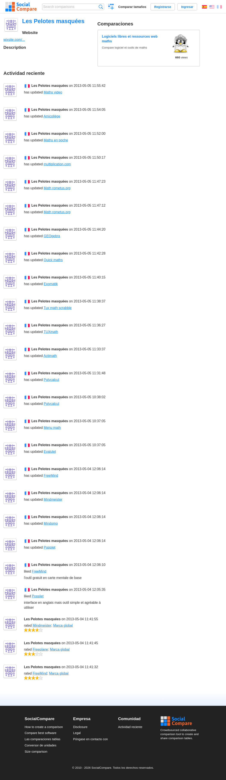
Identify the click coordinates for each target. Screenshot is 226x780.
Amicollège (52, 116)
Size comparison (36, 751)
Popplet (49, 547)
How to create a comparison (44, 727)
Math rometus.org (57, 188)
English (211, 7)
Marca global (63, 625)
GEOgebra (52, 236)
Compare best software (40, 733)
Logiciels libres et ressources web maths (130, 39)
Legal (77, 733)
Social (180, 721)
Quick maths (53, 260)
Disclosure (80, 727)
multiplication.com (57, 164)
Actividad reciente (130, 727)
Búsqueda (101, 7)
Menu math (52, 427)
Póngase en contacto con (90, 739)
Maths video (53, 92)
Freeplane (40, 649)
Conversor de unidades (40, 745)
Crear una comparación (111, 7)
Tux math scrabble (58, 308)
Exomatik (51, 284)
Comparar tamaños (132, 7)
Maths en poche (56, 140)
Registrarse (162, 7)
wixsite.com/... (14, 39)
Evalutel (50, 451)
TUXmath (51, 332)
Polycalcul (51, 380)
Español (204, 7)
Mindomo (51, 523)
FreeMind (51, 475)
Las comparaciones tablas (42, 739)
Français (219, 7)
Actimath (50, 356)
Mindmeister (53, 499)
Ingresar (187, 7)
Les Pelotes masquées (49, 85)
